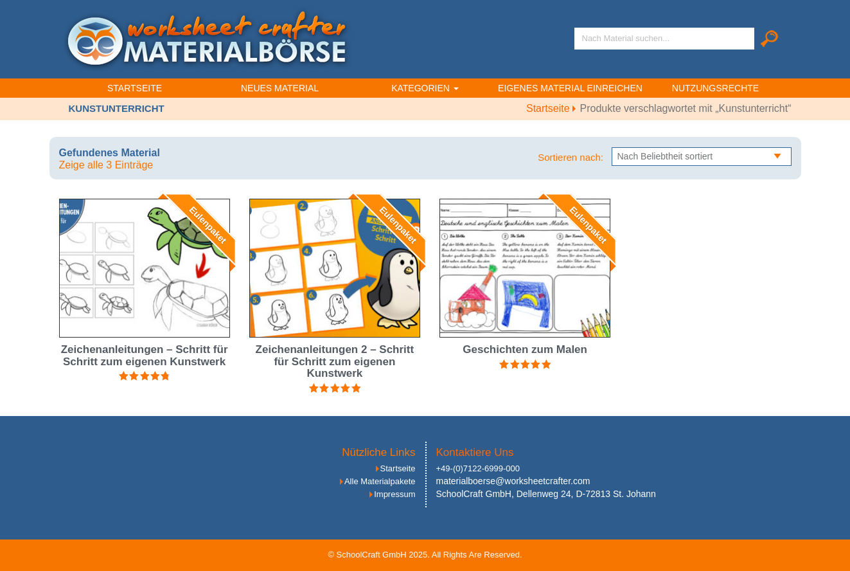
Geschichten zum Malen (525, 349)
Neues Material (280, 88)
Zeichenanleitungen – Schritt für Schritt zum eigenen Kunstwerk (144, 355)
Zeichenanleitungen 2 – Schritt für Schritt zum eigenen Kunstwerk (335, 361)
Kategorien (425, 88)
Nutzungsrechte (715, 88)
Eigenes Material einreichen (570, 88)
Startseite (134, 88)
